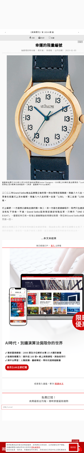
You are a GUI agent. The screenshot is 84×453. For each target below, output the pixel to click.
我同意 (73, 447)
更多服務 (75, 441)
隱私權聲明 (35, 447)
